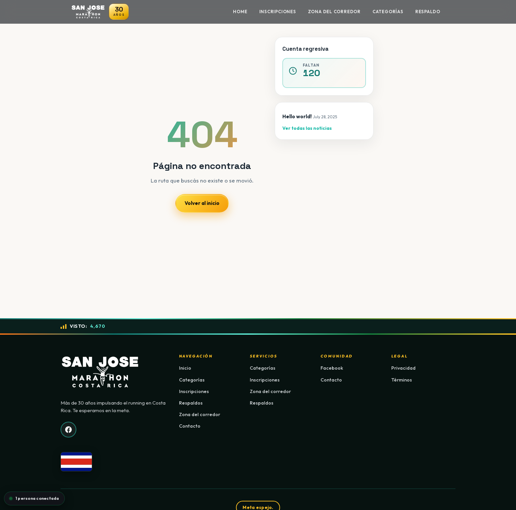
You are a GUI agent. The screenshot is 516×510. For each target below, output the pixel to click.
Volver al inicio (202, 203)
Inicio (185, 368)
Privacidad (403, 368)
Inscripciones (277, 11)
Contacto (189, 426)
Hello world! (297, 116)
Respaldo (427, 11)
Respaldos (191, 403)
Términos (401, 380)
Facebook (332, 368)
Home (240, 11)
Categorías (388, 11)
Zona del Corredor (334, 11)
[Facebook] (68, 430)
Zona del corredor (199, 414)
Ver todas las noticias (307, 128)
